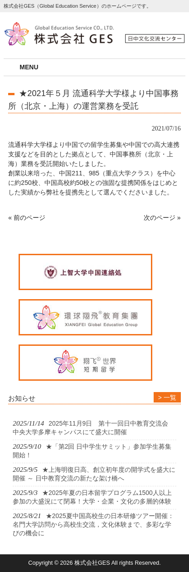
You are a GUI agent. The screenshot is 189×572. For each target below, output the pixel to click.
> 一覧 (167, 397)
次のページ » (162, 217)
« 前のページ (26, 217)
